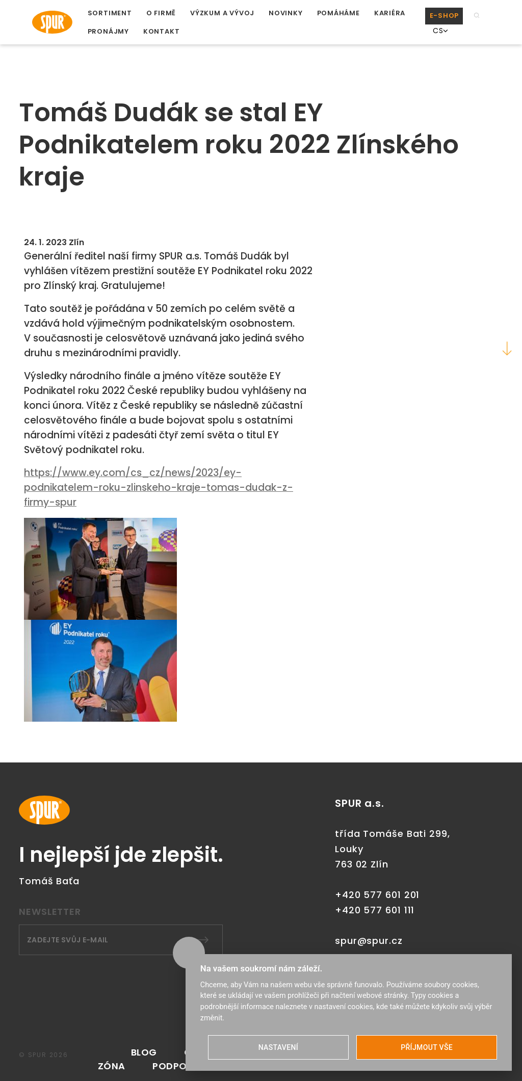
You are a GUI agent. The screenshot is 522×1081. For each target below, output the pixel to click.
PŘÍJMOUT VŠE (427, 1047)
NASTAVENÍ (278, 1047)
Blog (143, 1052)
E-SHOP (444, 15)
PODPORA (175, 1066)
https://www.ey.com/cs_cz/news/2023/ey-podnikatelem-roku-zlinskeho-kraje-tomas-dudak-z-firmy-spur (158, 487)
